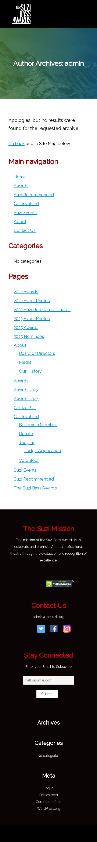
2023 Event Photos (32, 318)
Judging (27, 442)
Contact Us (25, 230)
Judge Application (42, 450)
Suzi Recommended (34, 194)
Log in (48, 788)
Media (25, 362)
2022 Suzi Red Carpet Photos (42, 309)
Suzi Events (25, 212)
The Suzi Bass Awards (35, 488)
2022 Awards (26, 291)
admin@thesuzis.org (48, 617)
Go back (16, 143)
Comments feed (48, 802)
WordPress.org (48, 809)
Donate (26, 433)
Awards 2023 (26, 389)
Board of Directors (37, 353)
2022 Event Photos (32, 300)
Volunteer (29, 460)
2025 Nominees (29, 336)
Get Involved (26, 203)
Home (20, 176)
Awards (21, 185)
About (20, 221)
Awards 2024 (26, 398)
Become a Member (38, 424)
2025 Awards (26, 327)
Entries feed (48, 795)
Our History (30, 371)
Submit (47, 694)
